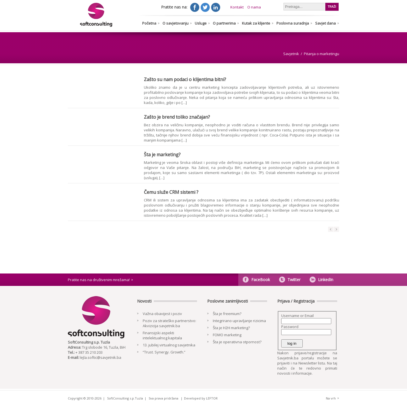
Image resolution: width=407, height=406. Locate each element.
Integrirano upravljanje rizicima (239, 320)
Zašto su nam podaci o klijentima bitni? (185, 79)
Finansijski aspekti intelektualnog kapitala (162, 335)
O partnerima (224, 23)
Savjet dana (325, 23)
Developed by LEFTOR (201, 398)
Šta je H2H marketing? (231, 327)
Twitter (293, 279)
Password (289, 326)
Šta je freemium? (227, 313)
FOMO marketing (227, 334)
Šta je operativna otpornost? (237, 341)
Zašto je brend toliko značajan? (177, 117)
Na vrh (331, 398)
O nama (254, 7)
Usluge (201, 23)
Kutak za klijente (256, 23)
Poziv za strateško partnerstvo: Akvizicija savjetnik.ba (169, 323)
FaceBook (260, 279)
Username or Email (297, 315)
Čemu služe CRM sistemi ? (171, 192)
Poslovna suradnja (292, 23)
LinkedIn (325, 279)
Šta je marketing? (162, 154)
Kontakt (237, 7)
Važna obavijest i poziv (162, 313)
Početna (149, 23)
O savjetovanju (176, 23)
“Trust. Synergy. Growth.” (164, 352)
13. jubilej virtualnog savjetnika (169, 345)
